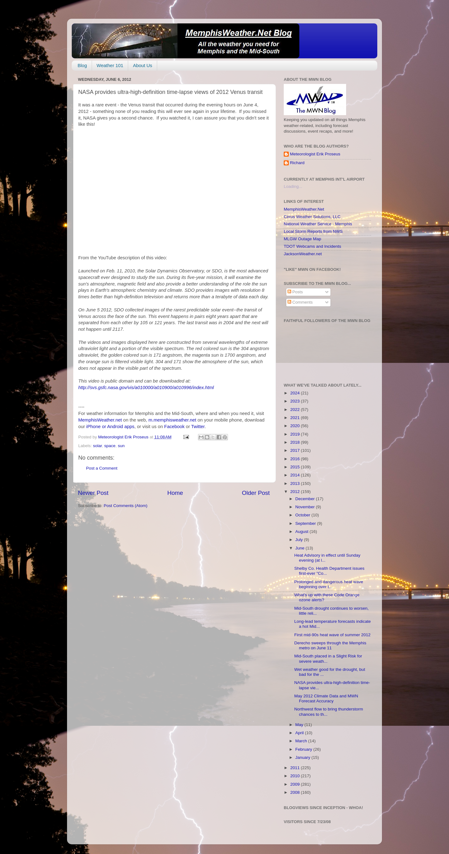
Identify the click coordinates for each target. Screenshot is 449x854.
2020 (295, 425)
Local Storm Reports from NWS (313, 231)
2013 (295, 483)
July (299, 539)
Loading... (293, 186)
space (109, 445)
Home (175, 493)
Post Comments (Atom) (125, 505)
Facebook (174, 426)
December (305, 498)
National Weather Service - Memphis (318, 224)
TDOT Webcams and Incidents (312, 246)
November (305, 507)
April (300, 732)
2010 (295, 775)
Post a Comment (102, 468)
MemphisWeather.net (100, 419)
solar (97, 445)
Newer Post (93, 493)
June (300, 548)
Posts (295, 292)
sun (121, 445)
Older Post (256, 493)
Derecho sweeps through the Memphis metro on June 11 (330, 645)
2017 (295, 450)
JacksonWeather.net (303, 253)
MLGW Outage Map (302, 239)
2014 (295, 475)
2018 (295, 442)
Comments (300, 302)
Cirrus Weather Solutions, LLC (312, 216)
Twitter (198, 426)
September (306, 523)
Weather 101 (110, 65)
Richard (297, 162)
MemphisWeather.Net (304, 209)
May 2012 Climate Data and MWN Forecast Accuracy (326, 698)
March (301, 741)
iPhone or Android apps (110, 426)
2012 (295, 491)
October (303, 515)
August (302, 531)
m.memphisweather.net (172, 419)
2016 (295, 458)
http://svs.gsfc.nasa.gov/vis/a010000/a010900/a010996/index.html (146, 387)
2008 (295, 792)
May (299, 724)
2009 (295, 784)
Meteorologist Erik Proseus (315, 154)
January (303, 757)
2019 (295, 434)
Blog (82, 65)
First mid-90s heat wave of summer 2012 (332, 634)
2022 (295, 409)
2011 (295, 767)
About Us (142, 65)
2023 (295, 401)
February (304, 749)
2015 (295, 467)
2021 (295, 417)
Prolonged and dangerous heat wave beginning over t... (328, 584)
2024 (295, 393)
